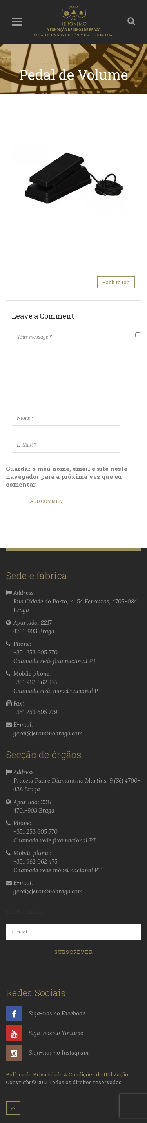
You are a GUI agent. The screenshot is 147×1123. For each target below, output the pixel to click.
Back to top (116, 282)
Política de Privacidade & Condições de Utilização (67, 1074)
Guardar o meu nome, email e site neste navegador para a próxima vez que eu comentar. (66, 476)
